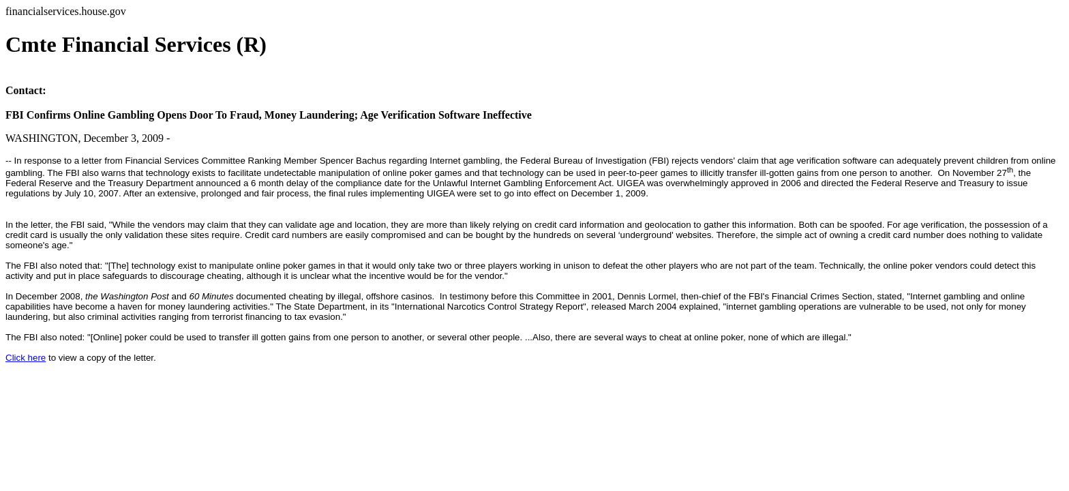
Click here (25, 358)
